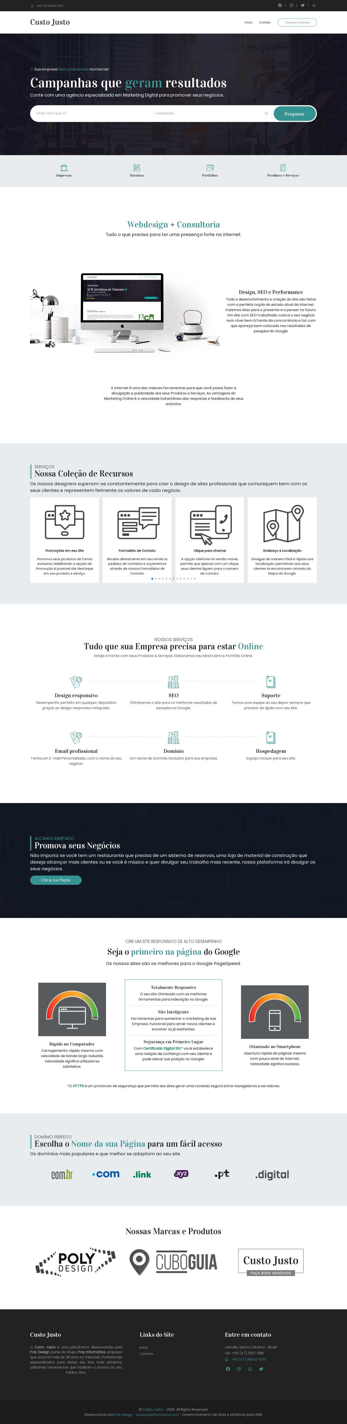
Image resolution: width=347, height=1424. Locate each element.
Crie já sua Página (55, 880)
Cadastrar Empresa (297, 22)
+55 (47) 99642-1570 (245, 1359)
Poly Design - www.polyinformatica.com (146, 1415)
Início (249, 22)
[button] (152, 579)
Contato (265, 22)
